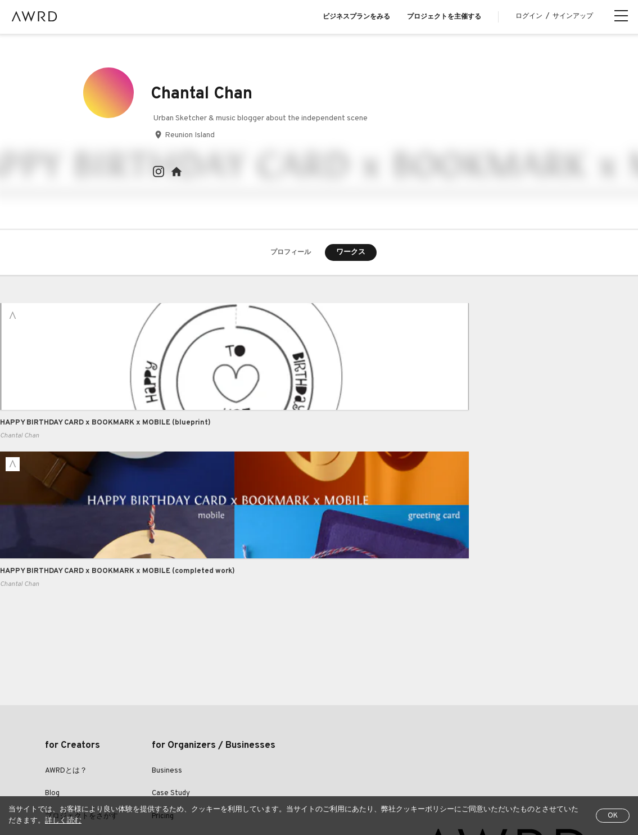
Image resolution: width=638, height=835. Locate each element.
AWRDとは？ (66, 625)
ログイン (528, 16)
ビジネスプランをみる (356, 16)
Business (167, 625)
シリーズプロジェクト (81, 716)
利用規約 (186, 761)
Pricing (163, 670)
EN (104, 790)
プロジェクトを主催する (444, 16)
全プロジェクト (68, 761)
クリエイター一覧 (74, 693)
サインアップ (573, 16)
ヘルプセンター (132, 761)
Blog (52, 647)
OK (613, 815)
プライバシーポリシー (250, 761)
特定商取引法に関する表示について (355, 761)
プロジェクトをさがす (81, 670)
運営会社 (439, 761)
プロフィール (291, 253)
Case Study (171, 647)
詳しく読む (63, 820)
